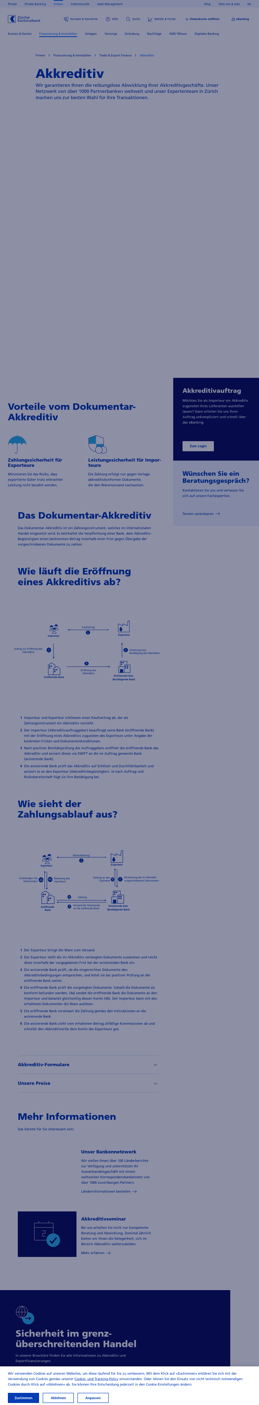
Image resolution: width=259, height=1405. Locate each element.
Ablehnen (58, 1398)
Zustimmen (23, 1398)
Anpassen (93, 1398)
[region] (129, 1385)
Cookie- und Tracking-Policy (96, 1379)
